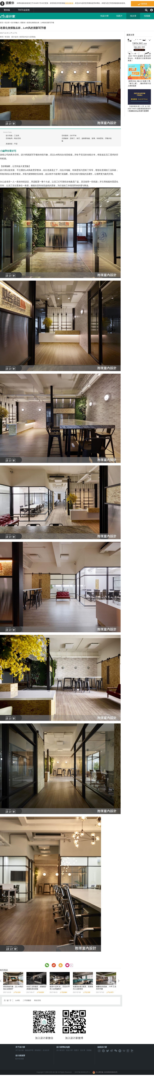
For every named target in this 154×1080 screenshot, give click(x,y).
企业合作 (46, 1050)
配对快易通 (19, 1059)
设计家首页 (60, 1050)
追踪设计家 (102, 1047)
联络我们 (38, 1050)
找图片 (119, 16)
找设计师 (104, 16)
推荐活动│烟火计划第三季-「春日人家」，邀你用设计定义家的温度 (139, 83)
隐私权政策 (69, 3)
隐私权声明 (29, 1050)
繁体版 (7, 10)
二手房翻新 (27, 1000)
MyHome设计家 (7, 16)
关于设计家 (20, 1047)
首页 (1, 23)
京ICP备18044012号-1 (82, 1072)
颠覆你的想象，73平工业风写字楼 (13, 988)
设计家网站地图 (63, 1047)
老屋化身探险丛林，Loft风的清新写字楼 (40, 23)
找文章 (133, 16)
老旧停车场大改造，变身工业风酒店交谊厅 (36, 988)
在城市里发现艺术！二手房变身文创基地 (83, 988)
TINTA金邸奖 (24, 10)
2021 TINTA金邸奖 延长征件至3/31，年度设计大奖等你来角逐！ (139, 58)
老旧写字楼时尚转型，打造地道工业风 (106, 988)
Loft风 (17, 1000)
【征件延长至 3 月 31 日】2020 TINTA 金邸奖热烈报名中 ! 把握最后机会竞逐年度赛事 (139, 108)
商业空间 (37, 1000)
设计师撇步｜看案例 (18, 23)
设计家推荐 (20, 1055)
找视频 (147, 16)
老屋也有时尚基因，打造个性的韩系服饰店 (60, 988)
